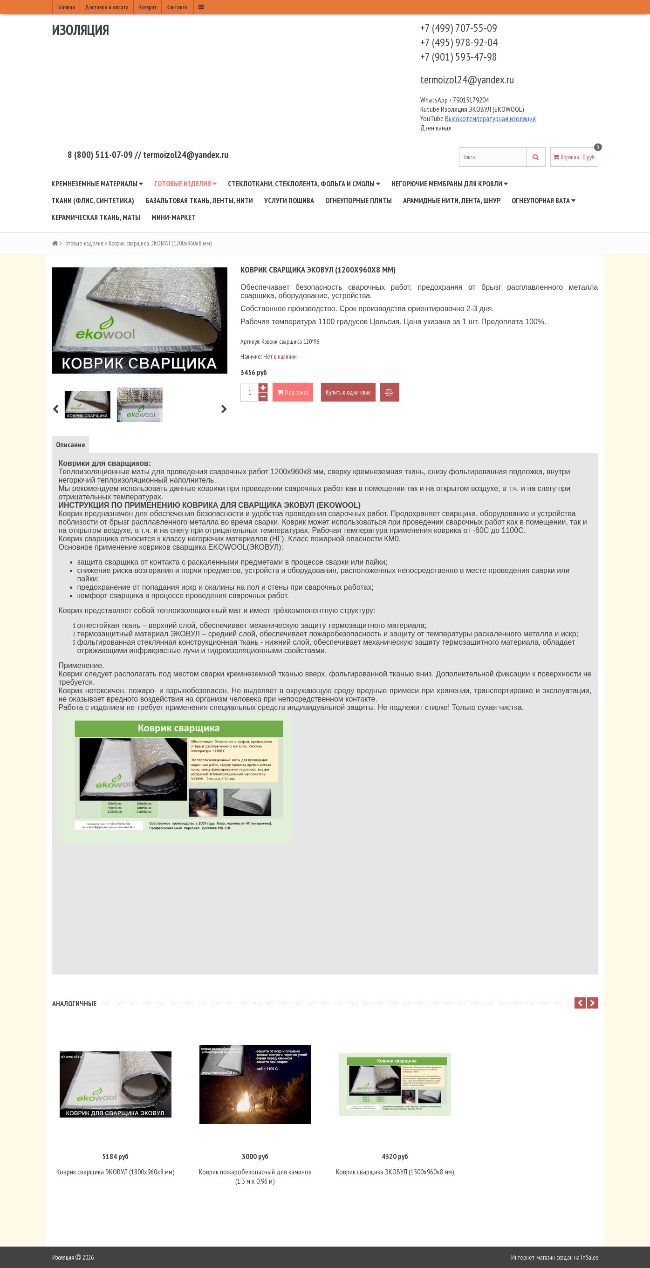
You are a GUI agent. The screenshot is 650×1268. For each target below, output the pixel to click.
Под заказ (292, 392)
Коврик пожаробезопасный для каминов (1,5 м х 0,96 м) (255, 1176)
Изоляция (80, 29)
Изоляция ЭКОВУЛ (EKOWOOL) (482, 109)
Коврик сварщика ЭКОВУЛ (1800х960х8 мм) (115, 1171)
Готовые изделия (185, 183)
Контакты (177, 7)
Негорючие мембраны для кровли (449, 183)
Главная (66, 7)
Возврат (147, 7)
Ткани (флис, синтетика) (92, 200)
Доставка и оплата (107, 7)
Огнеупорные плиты (358, 200)
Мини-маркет (173, 217)
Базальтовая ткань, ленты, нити (199, 200)
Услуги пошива (289, 200)
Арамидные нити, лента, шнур (451, 200)
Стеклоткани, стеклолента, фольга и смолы (304, 183)
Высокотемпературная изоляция (490, 118)
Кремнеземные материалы (97, 183)
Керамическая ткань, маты (95, 217)
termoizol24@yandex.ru (467, 79)
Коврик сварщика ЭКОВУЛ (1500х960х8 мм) (395, 1171)
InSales (589, 1257)
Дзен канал (436, 127)
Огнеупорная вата (543, 200)
